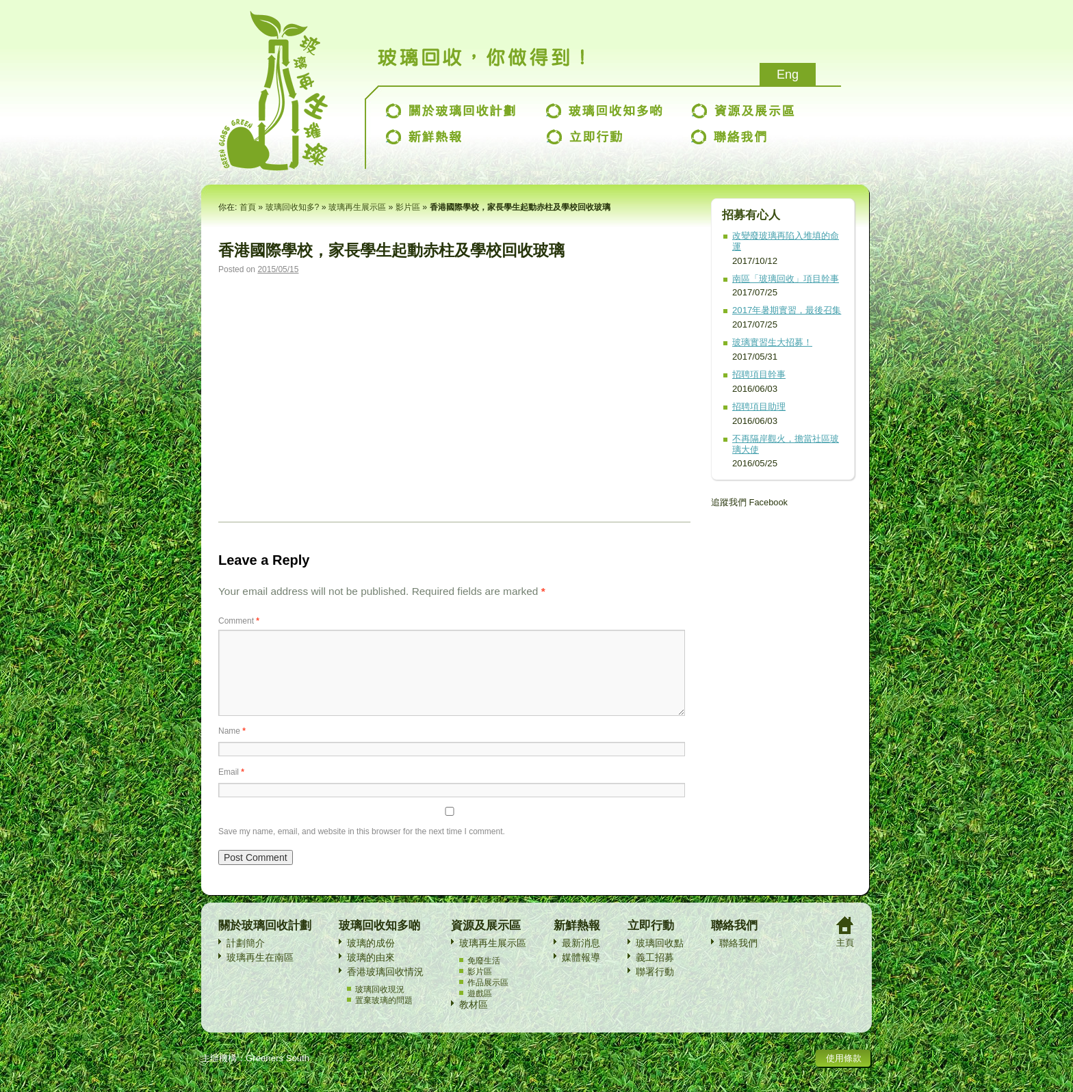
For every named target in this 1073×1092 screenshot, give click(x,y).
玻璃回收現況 (379, 1006)
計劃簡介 (246, 959)
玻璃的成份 (371, 959)
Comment (238, 621)
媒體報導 (581, 973)
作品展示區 (487, 999)
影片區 (408, 207)
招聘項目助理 (759, 406)
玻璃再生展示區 (357, 207)
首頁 (248, 207)
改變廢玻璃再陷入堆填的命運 (785, 241)
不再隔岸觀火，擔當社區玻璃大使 (785, 444)
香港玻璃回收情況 (385, 988)
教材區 (473, 1020)
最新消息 (581, 959)
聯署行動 (655, 988)
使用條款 (844, 1074)
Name (232, 747)
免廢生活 (483, 977)
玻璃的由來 (371, 973)
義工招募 (655, 973)
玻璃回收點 (660, 959)
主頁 (845, 959)
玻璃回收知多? (293, 207)
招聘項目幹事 (759, 374)
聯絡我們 (738, 959)
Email (231, 788)
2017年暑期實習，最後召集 (786, 310)
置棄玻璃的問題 (384, 1017)
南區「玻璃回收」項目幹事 (785, 279)
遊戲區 (479, 1010)
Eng (788, 74)
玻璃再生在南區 (260, 973)
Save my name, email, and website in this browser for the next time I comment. (361, 848)
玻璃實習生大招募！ (772, 342)
